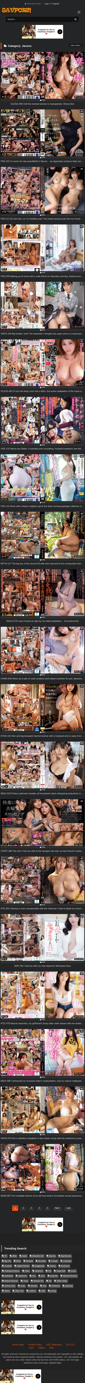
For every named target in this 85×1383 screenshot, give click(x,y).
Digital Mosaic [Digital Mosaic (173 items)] (23, 1266)
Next (57, 1208)
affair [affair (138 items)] (14, 1256)
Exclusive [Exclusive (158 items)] (65, 1266)
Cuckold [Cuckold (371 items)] (8, 1266)
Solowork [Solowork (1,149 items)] (56, 1286)
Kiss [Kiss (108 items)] (43, 1276)
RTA (51, 1348)
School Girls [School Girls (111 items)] (10, 1286)
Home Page (18, 1344)
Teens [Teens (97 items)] (7, 1291)
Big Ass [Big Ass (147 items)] (52, 1256)
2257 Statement (54, 1344)
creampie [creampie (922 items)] (67, 1261)
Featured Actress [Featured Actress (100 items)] (12, 1271)
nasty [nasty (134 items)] (25, 1281)
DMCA (42, 1348)
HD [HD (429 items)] (49, 1271)
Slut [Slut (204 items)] (44, 1286)
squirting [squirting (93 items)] (69, 1286)
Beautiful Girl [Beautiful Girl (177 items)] (38, 1256)
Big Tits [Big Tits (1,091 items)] (8, 1261)
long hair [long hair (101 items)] (54, 1276)
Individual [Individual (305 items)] (9, 1276)
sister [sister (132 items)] (22, 1286)
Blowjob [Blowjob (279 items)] (29, 1261)
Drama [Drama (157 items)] (53, 1266)
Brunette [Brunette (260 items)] (42, 1261)
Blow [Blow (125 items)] (18, 1261)
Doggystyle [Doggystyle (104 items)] (39, 1266)
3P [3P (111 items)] (6, 1256)
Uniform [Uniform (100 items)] (32, 1291)
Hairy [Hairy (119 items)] (27, 1271)
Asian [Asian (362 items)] (24, 1256)
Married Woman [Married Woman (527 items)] (70, 1276)
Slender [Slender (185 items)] (34, 1286)
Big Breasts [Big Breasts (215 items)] (66, 1256)
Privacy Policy (35, 1344)
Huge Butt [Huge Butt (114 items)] (60, 1271)
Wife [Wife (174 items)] (43, 1291)
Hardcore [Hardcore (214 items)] (39, 1271)
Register (55, 4)
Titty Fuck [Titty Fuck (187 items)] (19, 1291)
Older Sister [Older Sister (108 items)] (62, 1281)
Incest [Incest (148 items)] (73, 1271)
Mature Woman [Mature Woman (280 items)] (11, 1281)
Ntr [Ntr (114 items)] (50, 1281)
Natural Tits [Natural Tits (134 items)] (38, 1281)
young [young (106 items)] (53, 1291)
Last (68, 1208)
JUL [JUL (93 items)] (34, 1276)
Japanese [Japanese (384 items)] (22, 1276)
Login (46, 4)
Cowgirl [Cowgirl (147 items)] (54, 1261)
